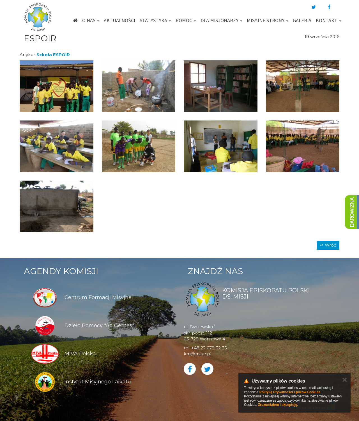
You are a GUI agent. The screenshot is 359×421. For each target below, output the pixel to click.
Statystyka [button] (155, 20)
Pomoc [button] (186, 20)
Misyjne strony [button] (267, 20)
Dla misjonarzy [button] (221, 20)
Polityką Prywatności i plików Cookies (289, 392)
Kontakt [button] (328, 20)
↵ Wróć (328, 245)
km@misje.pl (197, 353)
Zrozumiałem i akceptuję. (278, 405)
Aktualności (119, 20)
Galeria (302, 20)
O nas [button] (90, 20)
